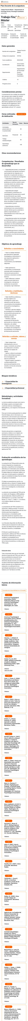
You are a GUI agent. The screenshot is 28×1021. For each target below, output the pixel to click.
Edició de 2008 (8, 670)
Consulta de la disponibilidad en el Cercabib (14, 590)
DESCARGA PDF (21, 17)
